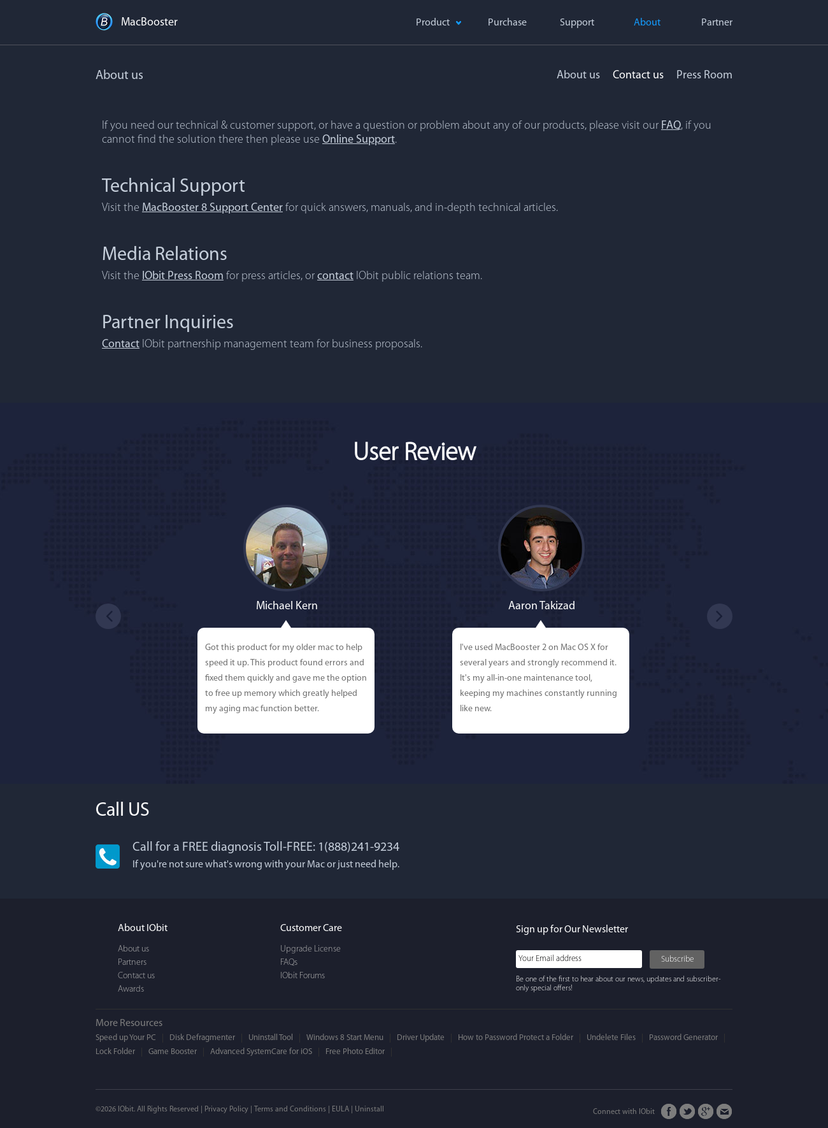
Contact (120, 344)
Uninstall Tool (270, 1038)
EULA (340, 1109)
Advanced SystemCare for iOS (261, 1052)
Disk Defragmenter (202, 1038)
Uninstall (369, 1109)
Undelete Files (611, 1038)
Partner (716, 23)
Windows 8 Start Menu (344, 1038)
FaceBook (669, 1112)
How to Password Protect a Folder (515, 1038)
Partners (132, 962)
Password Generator (683, 1038)
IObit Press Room (183, 276)
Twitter (688, 1112)
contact (335, 276)
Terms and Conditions (290, 1109)
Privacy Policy (226, 1109)
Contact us (638, 75)
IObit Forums (302, 976)
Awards (131, 989)
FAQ (671, 126)
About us (578, 75)
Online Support (358, 140)
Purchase (507, 23)
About (647, 23)
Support (577, 23)
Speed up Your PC (126, 1038)
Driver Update (421, 1038)
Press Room (704, 75)
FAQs (288, 962)
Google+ (706, 1112)
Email (724, 1112)
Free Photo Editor (355, 1052)
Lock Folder (115, 1052)
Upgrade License (310, 949)
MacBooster (149, 23)
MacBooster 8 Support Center (212, 208)
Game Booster (172, 1052)
